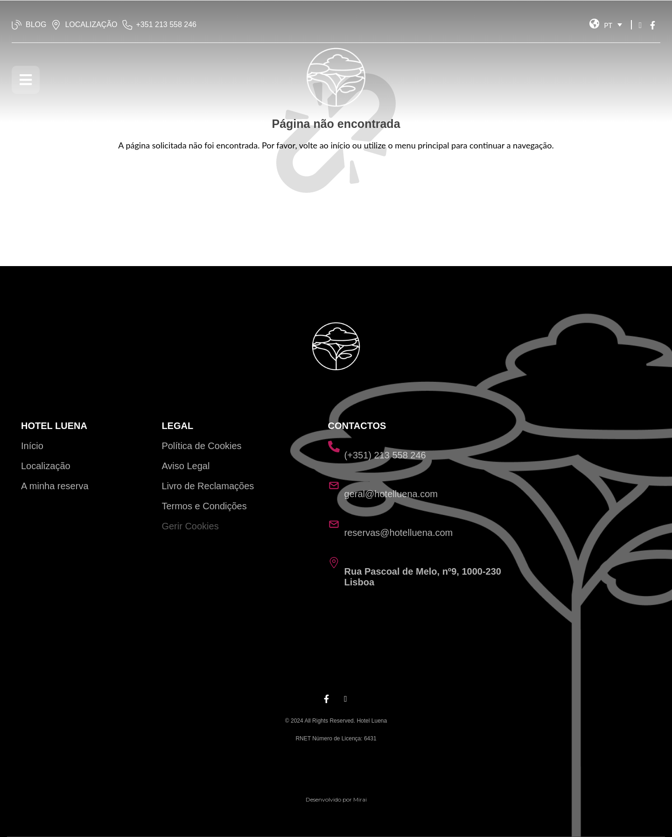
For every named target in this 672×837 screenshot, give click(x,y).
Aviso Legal (185, 466)
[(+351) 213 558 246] (334, 446)
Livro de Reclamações (207, 486)
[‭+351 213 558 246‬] (127, 25)
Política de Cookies (201, 446)
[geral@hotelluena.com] (334, 485)
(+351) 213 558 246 (385, 455)
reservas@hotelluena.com (398, 533)
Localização (45, 466)
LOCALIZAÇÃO (91, 24)
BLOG (36, 24)
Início (32, 446)
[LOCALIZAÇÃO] (56, 25)
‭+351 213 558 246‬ (166, 24)
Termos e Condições (203, 506)
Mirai (360, 799)
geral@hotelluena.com (391, 494)
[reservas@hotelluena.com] (334, 524)
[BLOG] (17, 25)
